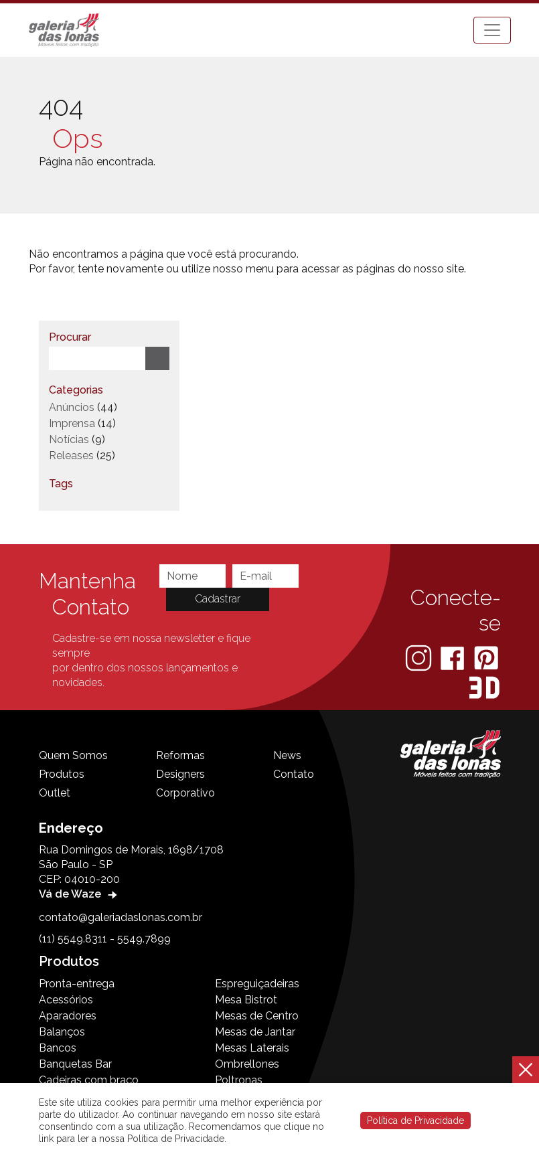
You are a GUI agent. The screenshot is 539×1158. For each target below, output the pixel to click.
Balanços (62, 1031)
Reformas (180, 755)
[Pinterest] (486, 657)
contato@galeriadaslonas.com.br (120, 917)
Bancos (57, 1048)
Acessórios (66, 999)
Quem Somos (73, 755)
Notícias (69, 439)
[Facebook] (453, 657)
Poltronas (238, 1080)
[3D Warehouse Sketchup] (484, 687)
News (287, 755)
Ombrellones (247, 1064)
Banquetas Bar (75, 1064)
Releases (71, 455)
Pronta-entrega (76, 983)
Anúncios (71, 407)
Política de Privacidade (415, 1120)
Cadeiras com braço (89, 1080)
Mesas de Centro (257, 1015)
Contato (293, 774)
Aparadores (67, 1015)
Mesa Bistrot (246, 999)
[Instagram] (420, 657)
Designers (180, 774)
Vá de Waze (80, 894)
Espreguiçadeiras (257, 983)
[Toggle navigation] (492, 30)
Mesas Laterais (252, 1048)
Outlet (54, 793)
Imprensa (72, 423)
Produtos (61, 774)
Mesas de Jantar (255, 1031)
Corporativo (185, 793)
